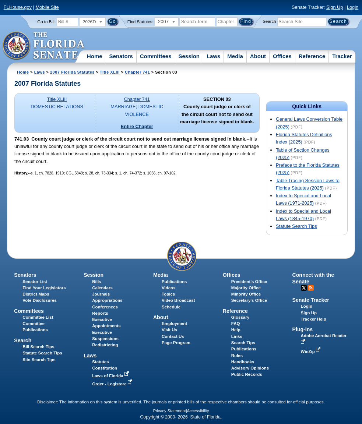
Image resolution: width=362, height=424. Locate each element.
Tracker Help (313, 319)
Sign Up (334, 7)
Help (235, 330)
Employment (174, 323)
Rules (237, 355)
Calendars (102, 288)
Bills (96, 281)
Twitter (304, 288)
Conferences (105, 307)
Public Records (246, 374)
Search (269, 21)
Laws (214, 56)
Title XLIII (110, 72)
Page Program (176, 342)
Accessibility (198, 411)
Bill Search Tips (38, 346)
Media (235, 56)
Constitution (104, 368)
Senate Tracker (310, 300)
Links (236, 336)
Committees (156, 56)
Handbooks (242, 362)
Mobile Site (47, 7)
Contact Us (173, 336)
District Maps (35, 294)
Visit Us (169, 330)
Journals (101, 294)
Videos (169, 288)
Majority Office (246, 288)
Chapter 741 (137, 72)
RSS (311, 288)
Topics (168, 294)
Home (94, 56)
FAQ (235, 323)
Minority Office (246, 294)
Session (189, 56)
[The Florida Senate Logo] (44, 46)
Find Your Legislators (44, 288)
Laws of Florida (111, 376)
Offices (282, 56)
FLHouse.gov (18, 7)
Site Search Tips (38, 359)
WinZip (311, 351)
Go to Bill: (46, 22)
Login (352, 7)
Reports (100, 313)
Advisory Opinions (250, 368)
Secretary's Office (249, 300)
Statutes (100, 362)
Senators (121, 56)
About (258, 56)
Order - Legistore (113, 384)
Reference (312, 56)
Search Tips (243, 342)
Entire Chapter (137, 126)
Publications (174, 281)
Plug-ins (302, 329)
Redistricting (105, 345)
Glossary (240, 317)
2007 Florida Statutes (72, 72)
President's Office (249, 281)
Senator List (34, 281)
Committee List (37, 317)
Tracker (342, 56)
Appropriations (107, 300)
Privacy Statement (169, 411)
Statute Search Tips (296, 226)
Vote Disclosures (39, 300)
